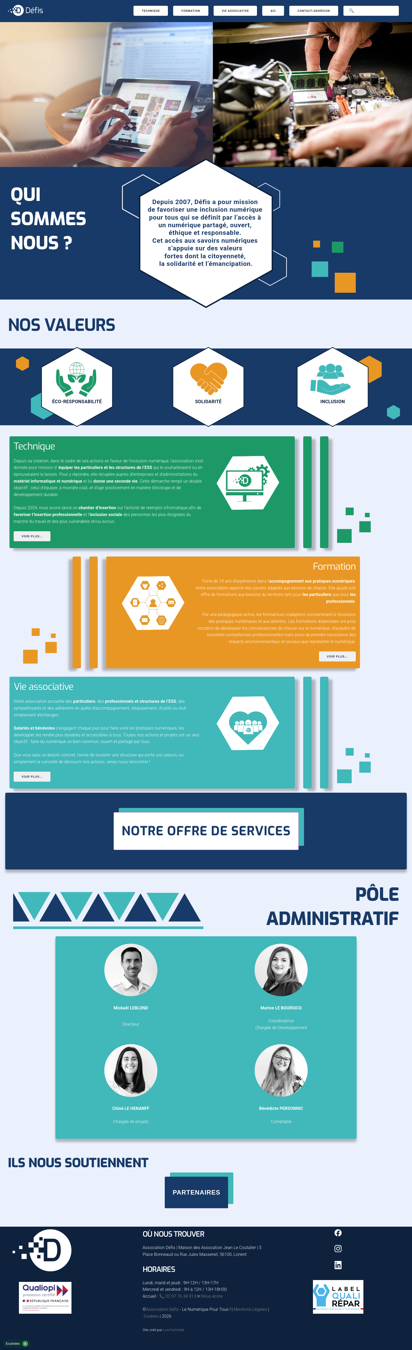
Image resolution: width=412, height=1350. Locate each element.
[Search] (371, 11)
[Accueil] (25, 16)
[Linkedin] (338, 1267)
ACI (273, 11)
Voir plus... (32, 536)
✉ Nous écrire (210, 1296)
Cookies (151, 1316)
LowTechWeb (173, 1330)
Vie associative (235, 11)
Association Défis (162, 1309)
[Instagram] (338, 1250)
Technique (151, 11)
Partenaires (196, 1192)
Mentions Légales (250, 1309)
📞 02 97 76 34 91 (176, 1296)
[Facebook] (338, 1235)
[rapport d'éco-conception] (17, 1346)
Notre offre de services (206, 831)
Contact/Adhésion (313, 11)
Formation (190, 11)
